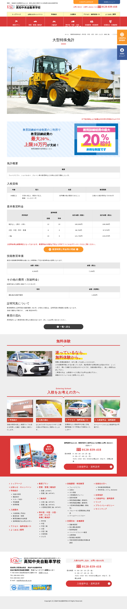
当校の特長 (17, 494)
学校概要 (16, 502)
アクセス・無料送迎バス (92, 14)
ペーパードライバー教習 (78, 532)
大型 (42, 529)
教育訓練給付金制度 (20, 518)
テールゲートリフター (77, 516)
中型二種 (44, 526)
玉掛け (71, 490)
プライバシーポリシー (104, 505)
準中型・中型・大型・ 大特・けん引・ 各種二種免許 (48, 514)
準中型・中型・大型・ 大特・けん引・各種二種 (73, 23)
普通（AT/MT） (46, 491)
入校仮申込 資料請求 (122, 39)
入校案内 (73, 14)
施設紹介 (16, 497)
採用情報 (16, 504)
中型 (42, 523)
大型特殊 (44, 534)
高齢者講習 (73, 524)
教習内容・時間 (18, 516)
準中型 (43, 521)
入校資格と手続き (19, 513)
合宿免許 (99, 495)
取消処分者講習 (75, 537)
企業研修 (72, 535)
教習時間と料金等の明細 (63, 249)
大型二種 (44, 531)
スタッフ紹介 (17, 499)
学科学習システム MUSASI (107, 490)
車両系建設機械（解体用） (79, 503)
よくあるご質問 (110, 14)
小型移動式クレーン (76, 495)
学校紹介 (54, 14)
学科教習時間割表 (104, 487)
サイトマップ (101, 509)
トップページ (16, 14)
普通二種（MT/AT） (48, 493)
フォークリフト (75, 487)
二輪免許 (54, 23)
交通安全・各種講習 (110, 23)
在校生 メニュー (122, 55)
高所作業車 (73, 497)
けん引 (43, 536)
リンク (98, 502)
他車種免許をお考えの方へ (22, 521)
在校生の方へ (101, 484)
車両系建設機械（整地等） (79, 500)
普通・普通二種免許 (35, 23)
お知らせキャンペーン (35, 14)
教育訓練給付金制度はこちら (41, 149)
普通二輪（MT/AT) (48, 505)
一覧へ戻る (65, 327)
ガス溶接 (72, 492)
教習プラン (16, 23)
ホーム (67, 34)
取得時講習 (73, 530)
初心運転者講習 (75, 527)
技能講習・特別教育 (91, 23)
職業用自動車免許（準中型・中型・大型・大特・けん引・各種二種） (91, 34)
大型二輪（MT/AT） (48, 502)
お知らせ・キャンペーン (21, 487)
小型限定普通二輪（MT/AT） (51, 507)
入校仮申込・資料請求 (88, 466)
